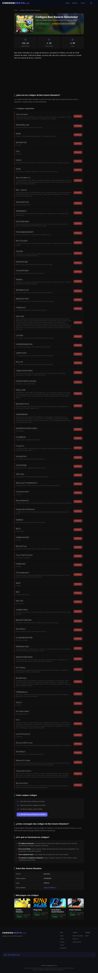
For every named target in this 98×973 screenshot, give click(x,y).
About (62, 939)
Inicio (15, 10)
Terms (62, 945)
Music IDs (75, 939)
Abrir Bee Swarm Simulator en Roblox (32, 814)
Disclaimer (63, 948)
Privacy (62, 942)
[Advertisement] (49, 76)
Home (68, 3)
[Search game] (91, 3)
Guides (75, 3)
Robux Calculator (78, 936)
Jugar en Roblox (50, 887)
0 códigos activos (43, 23)
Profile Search (77, 942)
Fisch (87, 936)
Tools (83, 3)
